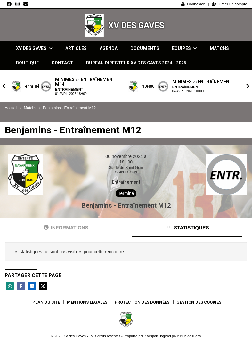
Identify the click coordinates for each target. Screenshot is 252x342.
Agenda (109, 48)
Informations (66, 227)
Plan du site (46, 302)
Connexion (193, 4)
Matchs (219, 48)
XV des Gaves (136, 25)
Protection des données (142, 302)
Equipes (184, 48)
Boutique (27, 62)
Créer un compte (229, 4)
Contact (62, 62)
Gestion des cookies (198, 302)
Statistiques (187, 227)
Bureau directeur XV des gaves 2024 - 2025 (136, 62)
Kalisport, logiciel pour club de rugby (172, 336)
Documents (144, 48)
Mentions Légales (87, 302)
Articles (76, 48)
